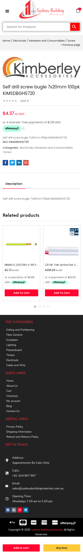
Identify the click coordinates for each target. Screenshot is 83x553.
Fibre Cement (14, 335)
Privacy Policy (14, 426)
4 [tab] (48, 307)
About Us (12, 386)
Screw (71, 40)
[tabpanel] (21, 263)
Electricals (19, 40)
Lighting (11, 345)
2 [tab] (39, 307)
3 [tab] (44, 307)
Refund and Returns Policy (22, 437)
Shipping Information (19, 432)
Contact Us (12, 411)
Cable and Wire (15, 365)
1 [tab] (35, 307)
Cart (8, 391)
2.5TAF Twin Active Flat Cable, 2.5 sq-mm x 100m (61, 265)
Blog (9, 406)
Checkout (12, 396)
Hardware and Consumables (47, 40)
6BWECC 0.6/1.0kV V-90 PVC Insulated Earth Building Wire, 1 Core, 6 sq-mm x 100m (21, 265)
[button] (78, 11)
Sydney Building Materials (46, 529)
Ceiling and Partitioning (20, 330)
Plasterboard (14, 350)
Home (6, 40)
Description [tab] (14, 184)
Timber (10, 355)
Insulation (12, 340)
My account (13, 401)
